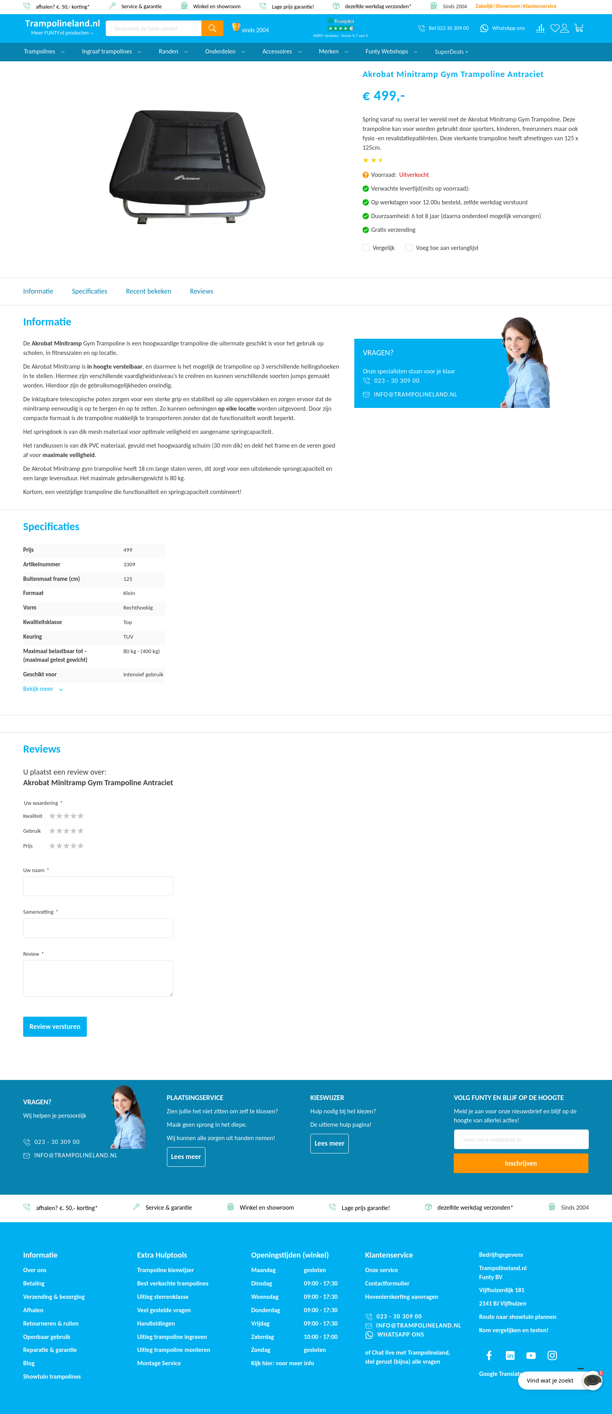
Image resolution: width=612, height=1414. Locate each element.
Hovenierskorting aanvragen (401, 1296)
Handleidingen (156, 1323)
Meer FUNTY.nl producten (62, 32)
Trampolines (44, 51)
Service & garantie (141, 6)
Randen (173, 51)
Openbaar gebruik (46, 1337)
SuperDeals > (451, 51)
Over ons (34, 1270)
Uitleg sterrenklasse (163, 1296)
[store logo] (62, 24)
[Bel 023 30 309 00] (443, 28)
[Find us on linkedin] (510, 1355)
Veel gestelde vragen (164, 1310)
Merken (333, 51)
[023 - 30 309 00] (417, 381)
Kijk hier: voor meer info (282, 1363)
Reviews (201, 291)
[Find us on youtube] (531, 1355)
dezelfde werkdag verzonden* (378, 6)
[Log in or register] (564, 28)
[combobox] (154, 28)
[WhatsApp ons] (503, 28)
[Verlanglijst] (555, 28)
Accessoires (282, 51)
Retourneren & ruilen (51, 1323)
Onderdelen (225, 51)
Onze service (381, 1270)
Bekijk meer (39, 688)
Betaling (33, 1283)
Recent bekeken (148, 291)
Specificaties (89, 291)
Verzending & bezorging (54, 1296)
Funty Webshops (392, 51)
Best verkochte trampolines (172, 1283)
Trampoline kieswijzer (165, 1270)
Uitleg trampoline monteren (173, 1349)
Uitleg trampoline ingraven (172, 1337)
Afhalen (33, 1310)
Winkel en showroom (217, 6)
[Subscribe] (521, 1163)
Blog (29, 1363)
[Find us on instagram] (552, 1355)
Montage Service (159, 1363)
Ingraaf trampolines (111, 51)
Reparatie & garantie (50, 1349)
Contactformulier (387, 1283)
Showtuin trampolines (52, 1376)
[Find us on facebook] (489, 1355)
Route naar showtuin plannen (518, 1316)
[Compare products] (540, 28)
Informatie (38, 291)
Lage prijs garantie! (293, 6)
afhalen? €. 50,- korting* (63, 6)
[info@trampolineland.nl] (417, 394)
